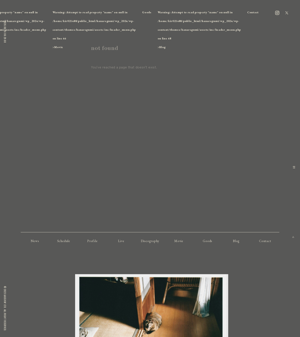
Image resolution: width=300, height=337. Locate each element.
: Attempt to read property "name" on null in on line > (94, 29)
